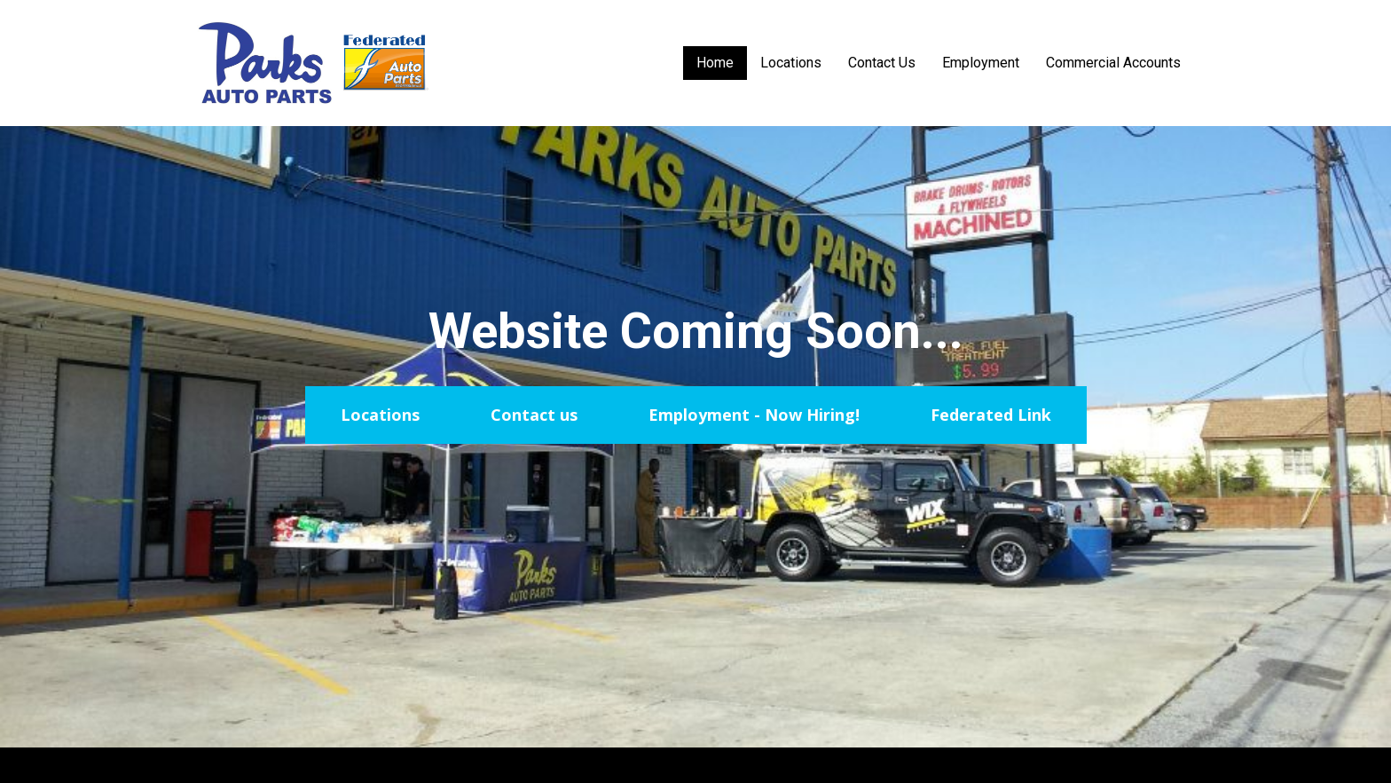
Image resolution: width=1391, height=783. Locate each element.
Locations (790, 62)
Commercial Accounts (1113, 62)
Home (715, 62)
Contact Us (882, 62)
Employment (980, 62)
